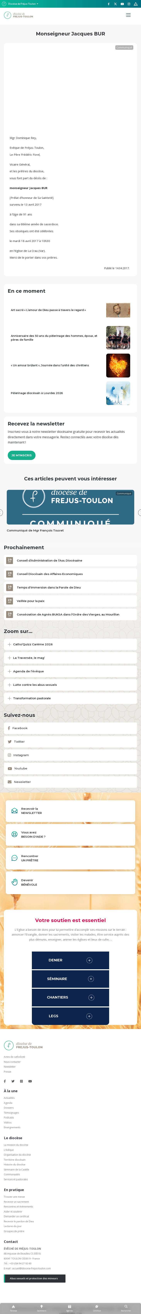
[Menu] (128, 15)
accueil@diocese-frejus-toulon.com (31, 1268)
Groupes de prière (14, 1231)
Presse (7, 1071)
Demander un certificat (16, 1216)
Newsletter (10, 1066)
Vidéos (7, 1122)
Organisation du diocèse (17, 1154)
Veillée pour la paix (30, 601)
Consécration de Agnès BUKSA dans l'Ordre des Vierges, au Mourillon (68, 614)
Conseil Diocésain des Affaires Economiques (50, 574)
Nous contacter (12, 1061)
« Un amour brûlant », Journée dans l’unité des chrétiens (50, 365)
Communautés (12, 1174)
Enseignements (12, 1127)
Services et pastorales (16, 1179)
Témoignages (11, 1112)
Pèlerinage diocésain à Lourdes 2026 (37, 393)
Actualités (9, 1098)
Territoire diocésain (14, 1159)
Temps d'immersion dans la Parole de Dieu (49, 587)
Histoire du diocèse (14, 1164)
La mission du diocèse (16, 1145)
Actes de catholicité (14, 1056)
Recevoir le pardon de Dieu (19, 1221)
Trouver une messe (14, 1196)
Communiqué (124, 47)
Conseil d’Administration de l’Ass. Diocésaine (49, 560)
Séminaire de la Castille (16, 1169)
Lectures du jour (13, 1226)
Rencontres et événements (18, 1206)
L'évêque (9, 1150)
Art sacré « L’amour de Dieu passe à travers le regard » (48, 310)
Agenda (8, 1103)
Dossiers (9, 1107)
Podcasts (9, 1117)
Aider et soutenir (13, 1211)
